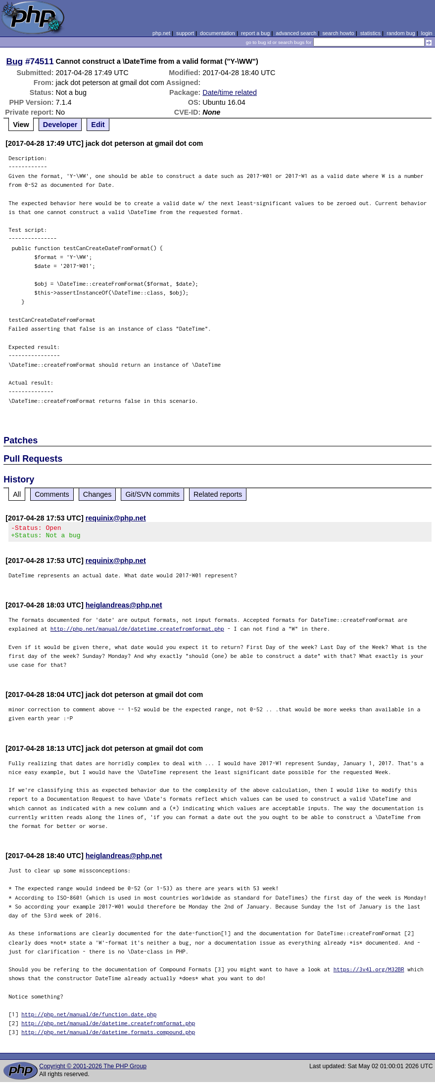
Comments (52, 494)
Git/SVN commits (152, 494)
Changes (97, 494)
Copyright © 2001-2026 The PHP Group (92, 1069)
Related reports (217, 494)
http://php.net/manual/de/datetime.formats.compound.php (108, 1035)
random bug (401, 33)
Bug (14, 61)
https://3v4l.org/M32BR (369, 972)
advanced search (296, 33)
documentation (217, 33)
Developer (60, 125)
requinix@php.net (116, 518)
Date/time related (229, 92)
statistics (370, 33)
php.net (161, 33)
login (427, 33)
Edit (97, 125)
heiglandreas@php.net (124, 608)
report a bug (255, 33)
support (185, 33)
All (17, 494)
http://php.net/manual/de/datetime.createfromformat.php (137, 631)
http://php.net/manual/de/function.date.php (88, 1017)
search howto (338, 33)
